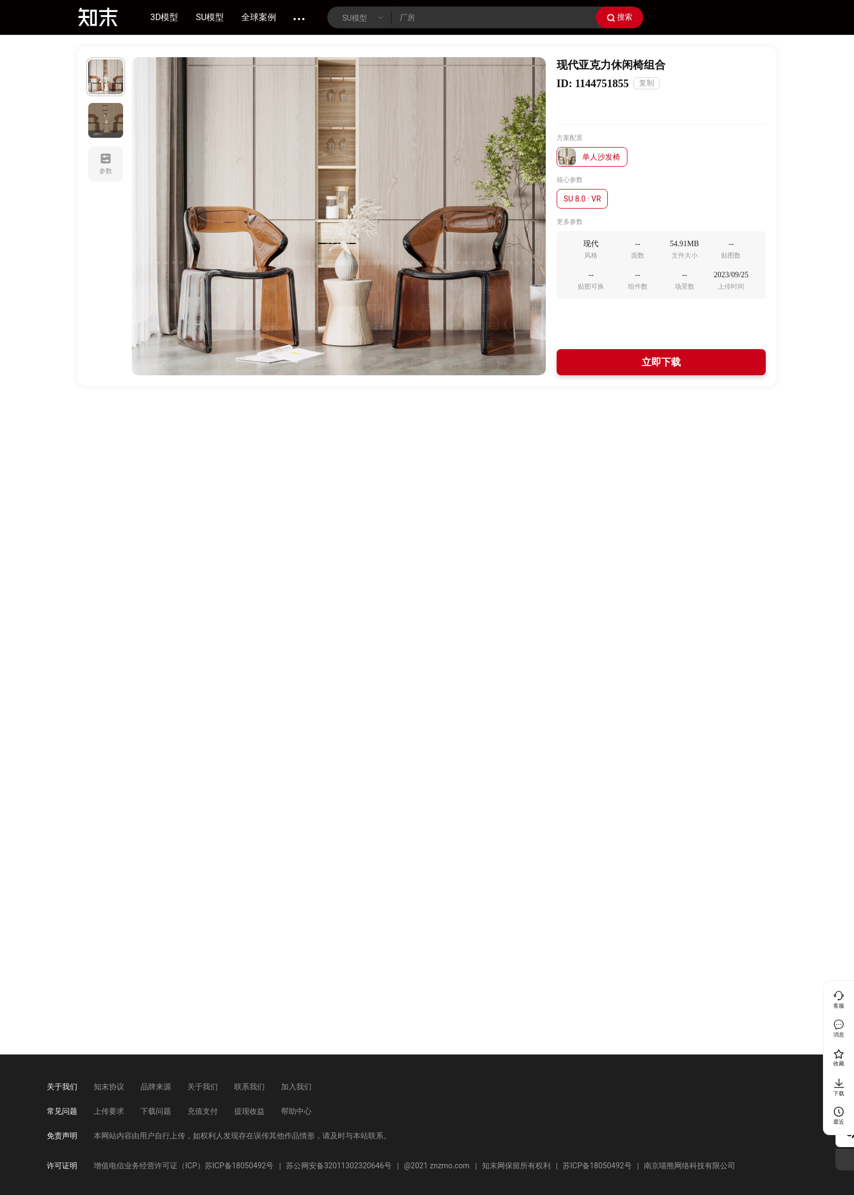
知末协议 (109, 1086)
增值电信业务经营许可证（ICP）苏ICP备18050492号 (183, 1165)
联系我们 (249, 1086)
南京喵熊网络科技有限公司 (689, 1165)
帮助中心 (296, 1111)
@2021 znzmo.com (436, 1165)
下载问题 (156, 1111)
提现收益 (249, 1111)
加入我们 (296, 1086)
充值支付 (202, 1111)
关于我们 (202, 1086)
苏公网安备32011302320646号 (339, 1165)
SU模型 (210, 17)
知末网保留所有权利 (516, 1165)
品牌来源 (156, 1086)
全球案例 (258, 17)
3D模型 (164, 17)
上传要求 (109, 1111)
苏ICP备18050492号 (597, 1165)
